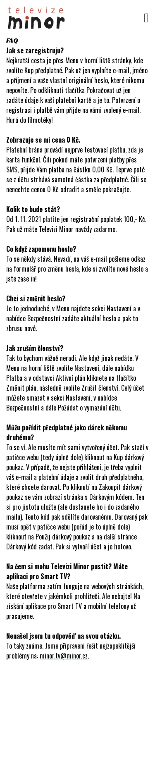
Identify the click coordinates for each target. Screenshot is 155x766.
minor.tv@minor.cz (64, 656)
